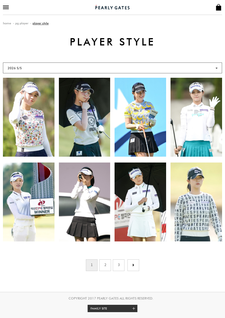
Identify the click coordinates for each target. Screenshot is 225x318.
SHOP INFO (218, 7)
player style (41, 23)
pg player (21, 23)
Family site (114, 308)
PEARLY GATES (112, 7)
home (7, 23)
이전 (133, 265)
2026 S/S (15, 68)
